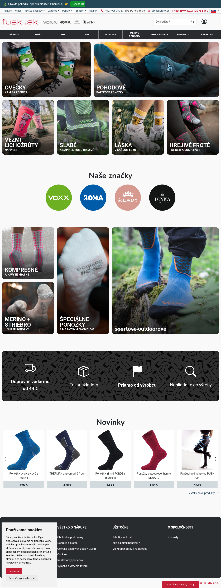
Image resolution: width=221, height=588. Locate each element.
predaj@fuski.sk (158, 10)
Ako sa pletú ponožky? (126, 543)
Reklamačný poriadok (70, 560)
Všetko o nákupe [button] (34, 10)
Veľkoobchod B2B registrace (130, 548)
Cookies (62, 554)
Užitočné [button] (52, 10)
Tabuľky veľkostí (122, 537)
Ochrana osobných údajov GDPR (76, 548)
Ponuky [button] (66, 10)
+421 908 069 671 (115, 10)
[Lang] (215, 11)
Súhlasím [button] (14, 571)
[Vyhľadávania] (171, 21)
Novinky (93, 10)
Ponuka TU (78, 4)
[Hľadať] (192, 21)
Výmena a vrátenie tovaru (72, 566)
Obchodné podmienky (70, 537)
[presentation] (5, 459)
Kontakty (173, 537)
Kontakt (8, 10)
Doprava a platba (67, 543)
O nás (18, 10)
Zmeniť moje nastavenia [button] (22, 578)
